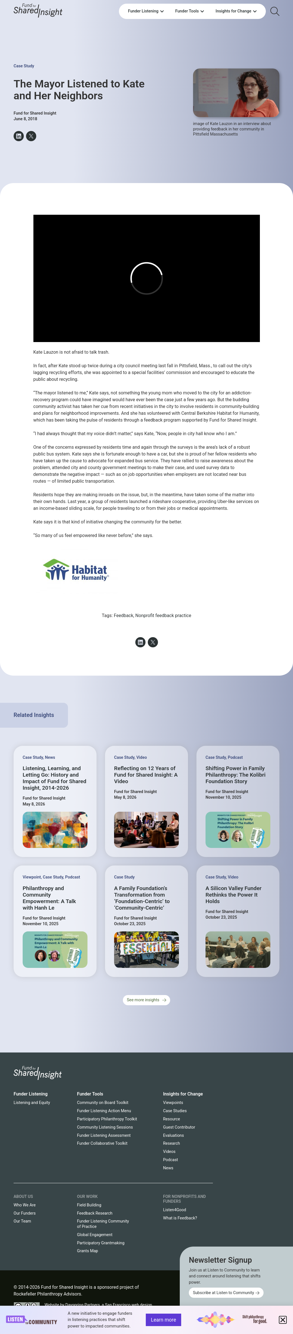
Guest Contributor (179, 1127)
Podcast (235, 757)
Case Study (24, 66)
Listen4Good (174, 1210)
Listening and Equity (32, 1102)
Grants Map (87, 1251)
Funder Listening (31, 1094)
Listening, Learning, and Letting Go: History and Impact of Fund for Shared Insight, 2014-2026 (54, 778)
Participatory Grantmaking (101, 1243)
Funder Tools (90, 1094)
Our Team (22, 1221)
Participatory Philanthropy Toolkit (107, 1119)
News (50, 757)
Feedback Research (94, 1213)
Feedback (123, 615)
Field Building (89, 1205)
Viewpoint (32, 877)
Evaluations (173, 1135)
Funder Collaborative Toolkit (102, 1143)
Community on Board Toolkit (102, 1102)
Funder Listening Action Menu (104, 1111)
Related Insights (34, 715)
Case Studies (175, 1111)
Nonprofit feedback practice (163, 615)
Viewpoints (173, 1102)
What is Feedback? (180, 1218)
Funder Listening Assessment (104, 1135)
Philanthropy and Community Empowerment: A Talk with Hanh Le (49, 898)
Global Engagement (94, 1234)
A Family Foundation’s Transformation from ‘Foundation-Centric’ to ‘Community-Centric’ (142, 898)
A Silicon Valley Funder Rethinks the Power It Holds (234, 895)
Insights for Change (183, 1094)
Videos (169, 1151)
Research (171, 1143)
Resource (171, 1119)
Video (141, 757)
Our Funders (25, 1213)
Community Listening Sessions (105, 1127)
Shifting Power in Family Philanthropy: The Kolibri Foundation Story (236, 775)
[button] (19, 136)
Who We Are (25, 1205)
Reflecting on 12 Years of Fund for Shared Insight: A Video (146, 775)
